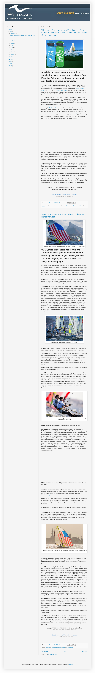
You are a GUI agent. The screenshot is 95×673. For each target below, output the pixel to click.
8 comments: (62, 644)
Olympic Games (57, 647)
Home (64, 651)
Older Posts (84, 651)
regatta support (65, 205)
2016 (10, 31)
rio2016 (63, 647)
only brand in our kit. (53, 495)
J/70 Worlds (51, 205)
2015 (10, 57)
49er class (48, 647)
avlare (52, 647)
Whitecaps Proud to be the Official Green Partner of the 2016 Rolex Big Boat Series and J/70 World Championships (64, 32)
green (47, 205)
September (13, 33)
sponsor (81, 205)
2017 (10, 29)
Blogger (71, 664)
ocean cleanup (58, 205)
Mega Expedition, (72, 113)
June (12, 47)
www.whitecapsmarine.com (64, 196)
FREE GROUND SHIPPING (61, 187)
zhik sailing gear (69, 647)
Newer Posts (45, 651)
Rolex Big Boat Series (74, 205)
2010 (10, 66)
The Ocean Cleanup (54, 108)
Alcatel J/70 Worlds (61, 90)
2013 (10, 61)
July (12, 45)
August (12, 43)
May (12, 49)
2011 (10, 63)
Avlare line (58, 488)
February (13, 54)
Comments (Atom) (52, 654)
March (12, 52)
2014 (10, 59)
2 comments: (62, 202)
